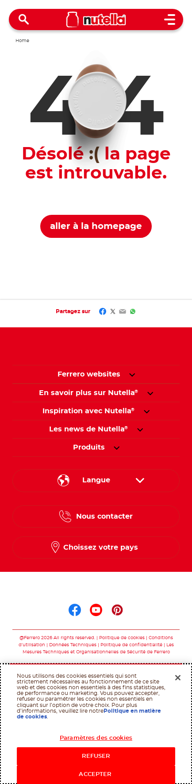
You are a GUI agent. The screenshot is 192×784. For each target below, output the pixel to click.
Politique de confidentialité (131, 645)
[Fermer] (178, 677)
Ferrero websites (89, 374)
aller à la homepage (96, 226)
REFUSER (96, 756)
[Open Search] (24, 19)
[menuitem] (88, 393)
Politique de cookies (122, 638)
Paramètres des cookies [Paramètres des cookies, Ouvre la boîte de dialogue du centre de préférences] (96, 738)
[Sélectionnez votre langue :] (96, 480)
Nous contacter (104, 516)
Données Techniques (72, 645)
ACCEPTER (96, 774)
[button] (132, 374)
